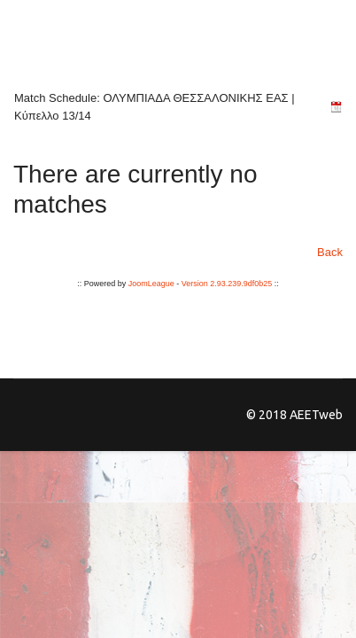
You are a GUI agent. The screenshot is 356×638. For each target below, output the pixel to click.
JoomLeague (151, 283)
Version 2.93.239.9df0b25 (227, 283)
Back (330, 252)
